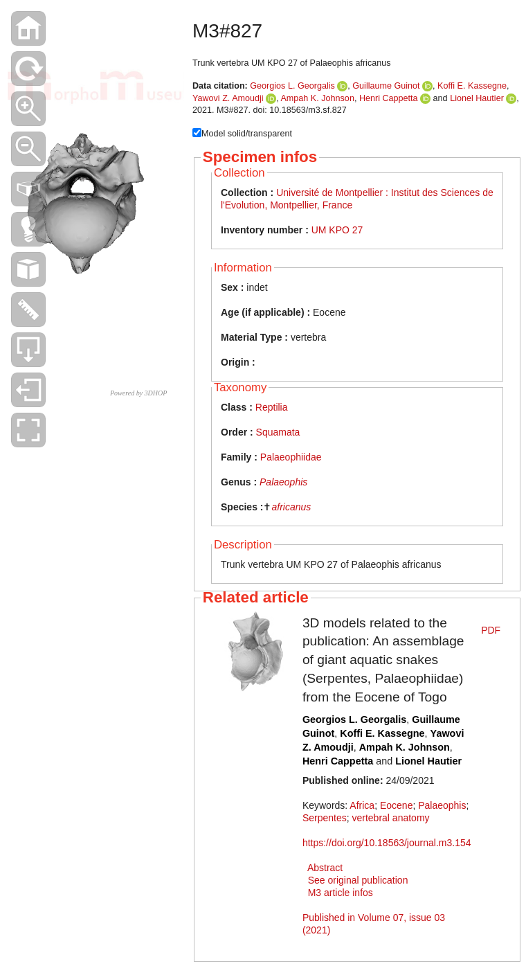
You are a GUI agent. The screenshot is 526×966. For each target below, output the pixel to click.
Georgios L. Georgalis (292, 86)
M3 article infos (340, 892)
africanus (291, 506)
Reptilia (271, 407)
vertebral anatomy (390, 817)
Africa (362, 805)
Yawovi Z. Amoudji (228, 98)
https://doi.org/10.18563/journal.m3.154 (386, 842)
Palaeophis (283, 482)
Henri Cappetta (388, 98)
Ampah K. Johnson (317, 98)
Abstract (325, 867)
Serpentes (324, 817)
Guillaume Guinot (385, 86)
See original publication (358, 880)
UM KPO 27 (337, 229)
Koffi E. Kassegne (472, 86)
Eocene (396, 805)
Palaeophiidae (291, 457)
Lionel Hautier (477, 98)
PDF (490, 630)
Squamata (278, 432)
